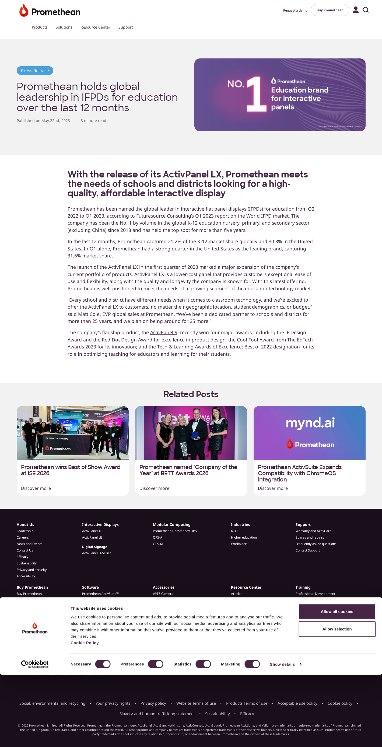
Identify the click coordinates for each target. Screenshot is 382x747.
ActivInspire (91, 606)
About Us (25, 524)
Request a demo (295, 10)
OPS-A (157, 537)
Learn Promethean (310, 600)
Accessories (163, 587)
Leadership (25, 531)
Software (90, 587)
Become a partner (30, 613)
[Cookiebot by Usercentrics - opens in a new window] (34, 736)
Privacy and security (32, 569)
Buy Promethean (330, 10)
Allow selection (337, 701)
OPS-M (158, 544)
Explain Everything (96, 600)
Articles (236, 593)
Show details (282, 736)
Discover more (36, 488)
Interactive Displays (100, 524)
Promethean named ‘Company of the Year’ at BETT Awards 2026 (188, 470)
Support (125, 27)
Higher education (244, 537)
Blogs (235, 606)
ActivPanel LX (123, 267)
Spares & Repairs (166, 606)
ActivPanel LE (92, 537)
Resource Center (95, 27)
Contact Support (308, 550)
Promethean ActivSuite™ (100, 593)
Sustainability (27, 563)
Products (40, 27)
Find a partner (27, 606)
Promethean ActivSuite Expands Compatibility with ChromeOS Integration (300, 473)
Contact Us (25, 550)
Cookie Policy (85, 714)
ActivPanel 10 (92, 531)
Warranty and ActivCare (313, 531)
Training (303, 587)
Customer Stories (244, 600)
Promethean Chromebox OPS (175, 531)
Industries (240, 524)
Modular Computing (172, 524)
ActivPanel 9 (163, 332)
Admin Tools (91, 613)
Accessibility (26, 576)
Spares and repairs (310, 537)
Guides (236, 613)
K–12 (234, 531)
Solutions (64, 27)
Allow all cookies (337, 683)
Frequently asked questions (316, 544)
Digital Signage (94, 546)
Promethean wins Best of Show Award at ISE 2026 (70, 470)
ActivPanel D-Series (96, 553)
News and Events (29, 544)
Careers (23, 537)
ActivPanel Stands (166, 600)
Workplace (239, 544)
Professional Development (315, 593)
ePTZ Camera (163, 593)
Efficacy (22, 556)
